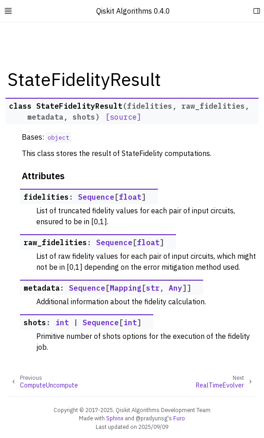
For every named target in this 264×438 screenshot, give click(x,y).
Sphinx (114, 418)
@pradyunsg (151, 418)
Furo (179, 418)
